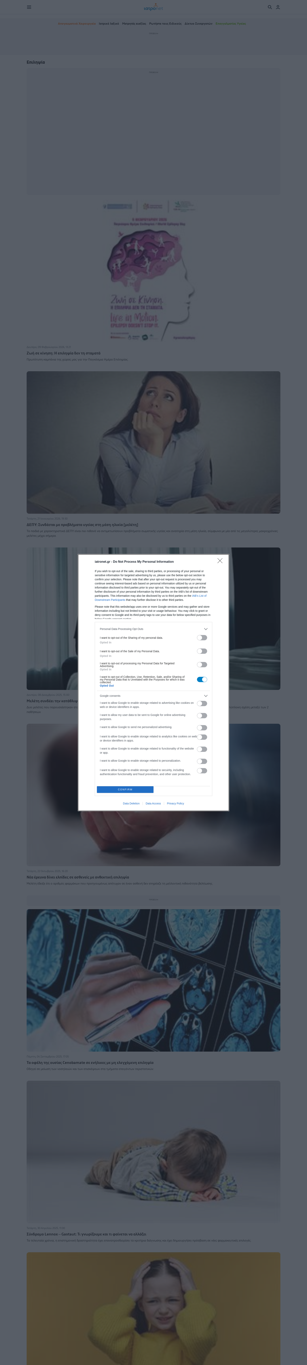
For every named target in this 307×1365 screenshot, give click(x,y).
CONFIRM (125, 789)
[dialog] (153, 682)
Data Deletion (131, 803)
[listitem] (153, 629)
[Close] (221, 562)
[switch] (202, 637)
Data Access (153, 803)
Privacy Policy (175, 803)
